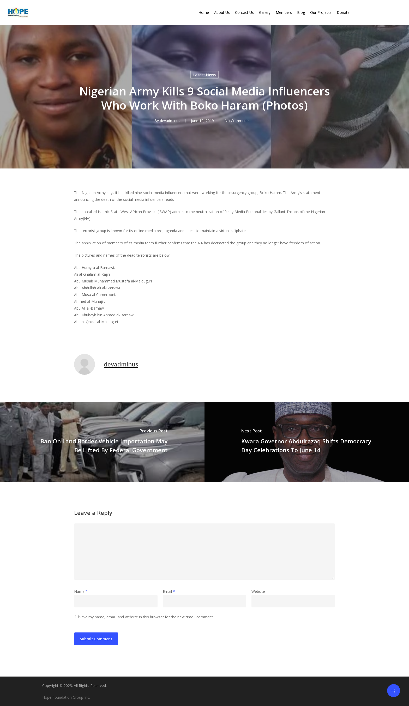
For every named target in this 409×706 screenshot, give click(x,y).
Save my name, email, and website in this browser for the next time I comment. (146, 616)
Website (258, 591)
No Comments (237, 120)
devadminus (170, 120)
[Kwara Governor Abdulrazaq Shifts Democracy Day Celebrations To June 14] (306, 442)
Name (81, 591)
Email (169, 591)
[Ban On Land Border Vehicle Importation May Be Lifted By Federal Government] (102, 442)
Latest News (204, 74)
